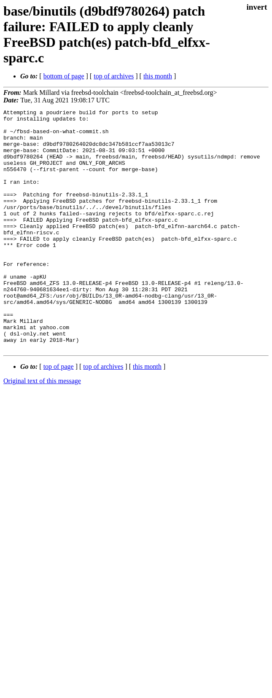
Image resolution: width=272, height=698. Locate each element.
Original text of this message (42, 428)
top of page (58, 414)
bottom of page (63, 76)
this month (157, 76)
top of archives (114, 76)
